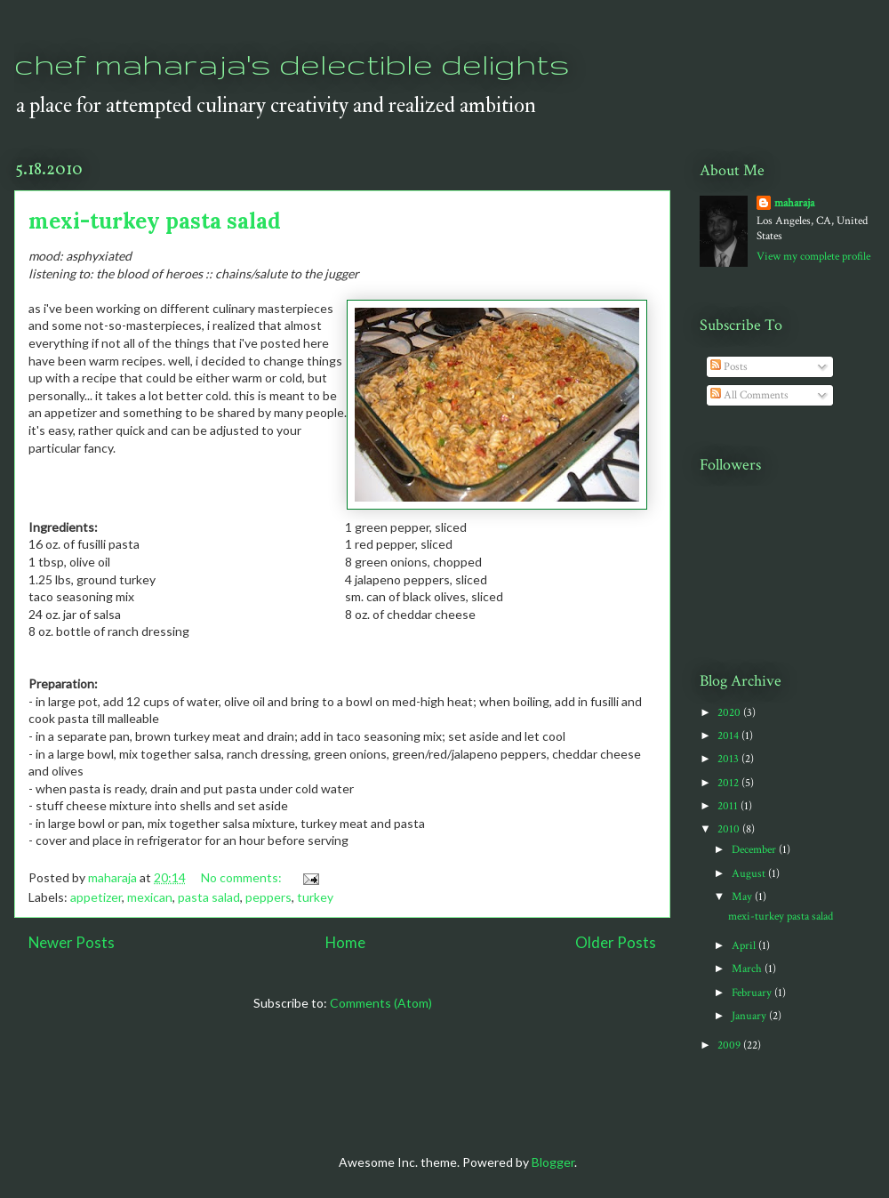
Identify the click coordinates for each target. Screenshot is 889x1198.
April (745, 945)
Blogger (553, 1162)
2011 (729, 806)
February (753, 993)
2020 (730, 712)
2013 (729, 759)
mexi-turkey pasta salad (154, 221)
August (750, 873)
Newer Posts (71, 942)
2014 (729, 736)
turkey (315, 897)
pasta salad (209, 897)
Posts (729, 366)
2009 (730, 1045)
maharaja (794, 203)
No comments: (242, 877)
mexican (149, 897)
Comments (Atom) (381, 1002)
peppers (268, 897)
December (755, 849)
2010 (729, 829)
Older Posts (615, 942)
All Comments (749, 395)
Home (345, 942)
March (748, 969)
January (750, 1016)
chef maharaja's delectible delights (292, 63)
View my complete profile (813, 256)
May (743, 897)
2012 (729, 783)
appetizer (96, 897)
